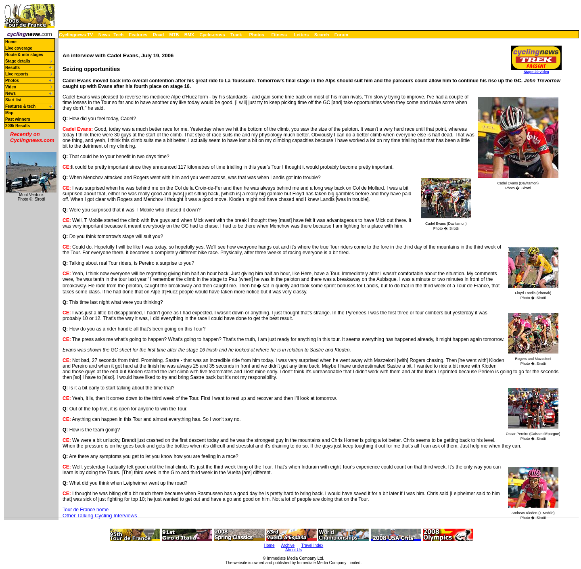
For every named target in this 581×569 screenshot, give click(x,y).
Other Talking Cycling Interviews (100, 516)
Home (11, 42)
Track (236, 34)
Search (321, 34)
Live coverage (18, 48)
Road (158, 34)
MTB (174, 34)
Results (12, 67)
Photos (256, 34)
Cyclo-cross (212, 34)
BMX (189, 34)
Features (138, 34)
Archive (288, 545)
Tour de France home (86, 510)
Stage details (17, 61)
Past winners (17, 119)
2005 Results (17, 125)
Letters (301, 34)
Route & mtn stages (24, 54)
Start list (13, 100)
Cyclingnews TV (76, 34)
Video (10, 87)
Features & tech (20, 106)
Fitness (279, 34)
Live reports (16, 74)
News (104, 34)
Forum (341, 34)
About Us (293, 550)
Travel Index (312, 545)
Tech (118, 34)
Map (9, 113)
